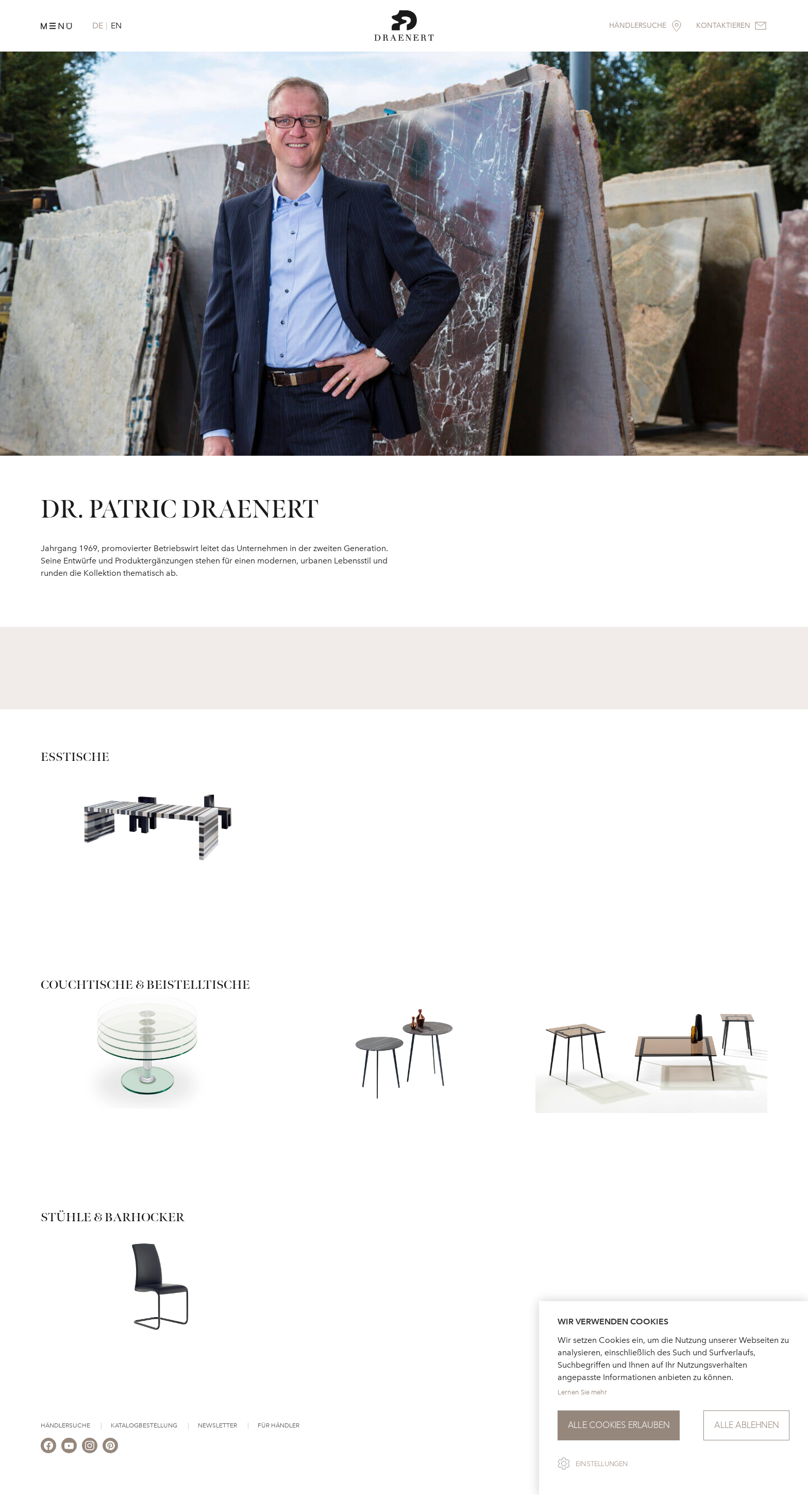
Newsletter (217, 1425)
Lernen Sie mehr (582, 1392)
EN (116, 25)
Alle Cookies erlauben (618, 1425)
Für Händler (278, 1425)
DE (97, 25)
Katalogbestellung (144, 1425)
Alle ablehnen (746, 1425)
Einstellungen (602, 1464)
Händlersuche (65, 1425)
